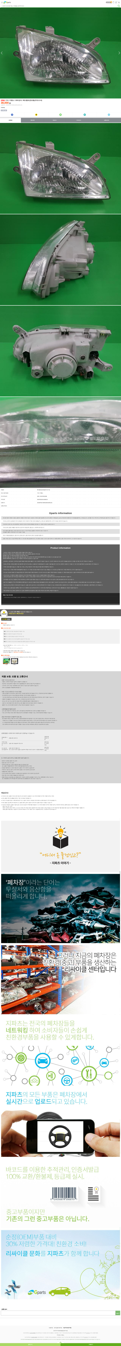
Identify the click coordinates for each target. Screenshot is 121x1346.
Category (2, 2)
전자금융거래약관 (58, 1327)
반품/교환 (32, 120)
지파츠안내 (78, 120)
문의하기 (88, 1332)
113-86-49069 (33, 1332)
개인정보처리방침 (67, 1327)
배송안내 (54, 120)
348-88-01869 (34, 1337)
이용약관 (51, 1327)
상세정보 (10, 120)
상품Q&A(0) (106, 120)
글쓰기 (117, 1313)
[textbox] (60, 6)
